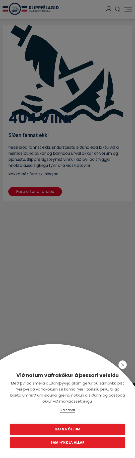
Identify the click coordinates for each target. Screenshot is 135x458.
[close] (122, 364)
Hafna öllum (67, 429)
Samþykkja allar (67, 442)
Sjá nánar (67, 410)
